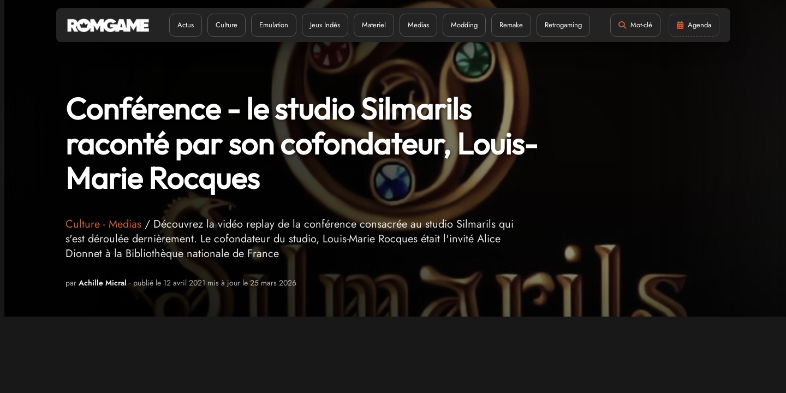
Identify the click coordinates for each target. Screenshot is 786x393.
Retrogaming (563, 25)
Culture (226, 25)
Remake (511, 25)
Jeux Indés (325, 25)
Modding (464, 25)
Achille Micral (103, 282)
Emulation (273, 25)
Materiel (374, 25)
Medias (418, 25)
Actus (185, 25)
